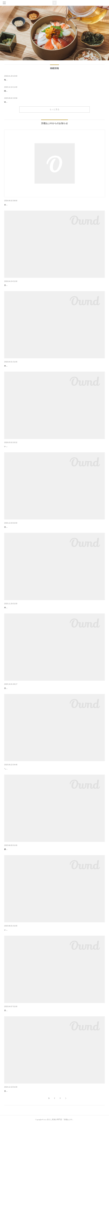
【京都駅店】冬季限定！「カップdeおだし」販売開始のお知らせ (32, 556)
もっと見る (54, 109)
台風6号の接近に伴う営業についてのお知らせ (24, 205)
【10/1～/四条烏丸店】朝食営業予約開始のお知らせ (27, 816)
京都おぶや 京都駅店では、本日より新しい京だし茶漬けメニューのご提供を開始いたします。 (39, 736)
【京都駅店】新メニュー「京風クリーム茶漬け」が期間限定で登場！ (34, 644)
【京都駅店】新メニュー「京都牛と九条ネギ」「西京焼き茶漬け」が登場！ (37, 732)
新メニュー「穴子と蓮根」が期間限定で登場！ (24, 380)
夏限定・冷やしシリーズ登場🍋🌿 (19, 904)
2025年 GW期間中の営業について (19, 292)
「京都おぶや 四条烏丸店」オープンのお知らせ (25, 992)
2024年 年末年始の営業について (18, 1168)
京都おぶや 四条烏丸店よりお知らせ (20, 468)
